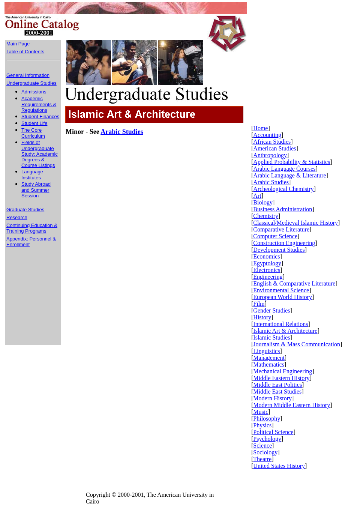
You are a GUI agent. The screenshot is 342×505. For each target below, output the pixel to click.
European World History (282, 297)
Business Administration (282, 209)
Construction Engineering (284, 243)
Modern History (272, 398)
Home (260, 128)
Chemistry (265, 216)
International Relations (280, 324)
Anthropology (270, 155)
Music (260, 412)
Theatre (262, 459)
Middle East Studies (277, 391)
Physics (262, 425)
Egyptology (267, 263)
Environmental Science (281, 290)
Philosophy (266, 418)
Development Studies (278, 249)
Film (258, 304)
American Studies (274, 148)
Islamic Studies (271, 337)
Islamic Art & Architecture (285, 331)
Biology (263, 202)
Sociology (265, 452)
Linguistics (266, 351)
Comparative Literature (281, 229)
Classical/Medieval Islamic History (295, 222)
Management (269, 358)
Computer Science (275, 236)
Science (262, 445)
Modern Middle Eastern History (291, 405)
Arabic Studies (271, 182)
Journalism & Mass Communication (296, 344)
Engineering (267, 277)
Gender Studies (271, 310)
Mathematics (268, 364)
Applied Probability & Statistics (291, 162)
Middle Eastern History (281, 378)
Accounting (267, 135)
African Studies (272, 141)
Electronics (266, 270)
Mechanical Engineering (282, 371)
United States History (279, 466)
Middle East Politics (277, 385)
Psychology (267, 439)
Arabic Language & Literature (289, 175)
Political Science (273, 432)
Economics (266, 256)
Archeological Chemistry (283, 189)
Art (257, 195)
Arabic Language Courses (284, 168)
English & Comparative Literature (294, 283)
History (262, 317)
